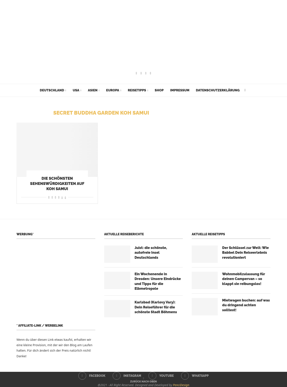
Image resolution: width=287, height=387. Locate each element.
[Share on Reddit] (52, 197)
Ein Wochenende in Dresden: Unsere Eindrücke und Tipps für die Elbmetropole (158, 281)
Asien (92, 90)
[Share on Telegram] (58, 197)
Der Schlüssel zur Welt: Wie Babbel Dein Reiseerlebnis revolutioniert (245, 253)
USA (76, 90)
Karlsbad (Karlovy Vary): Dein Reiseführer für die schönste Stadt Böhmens (156, 307)
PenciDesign (181, 385)
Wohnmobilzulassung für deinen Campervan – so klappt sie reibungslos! (243, 279)
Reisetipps (137, 90)
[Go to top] (143, 381)
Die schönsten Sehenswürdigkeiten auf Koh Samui (57, 183)
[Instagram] (141, 73)
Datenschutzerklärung (217, 90)
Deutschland (52, 90)
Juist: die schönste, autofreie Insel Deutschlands (151, 253)
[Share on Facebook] (48, 197)
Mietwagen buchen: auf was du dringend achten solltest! (246, 305)
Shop (159, 90)
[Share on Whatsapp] (55, 197)
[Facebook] (136, 73)
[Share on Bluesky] (65, 197)
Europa (112, 90)
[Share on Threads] (62, 197)
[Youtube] (145, 73)
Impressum (179, 90)
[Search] (245, 90)
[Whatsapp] (150, 73)
